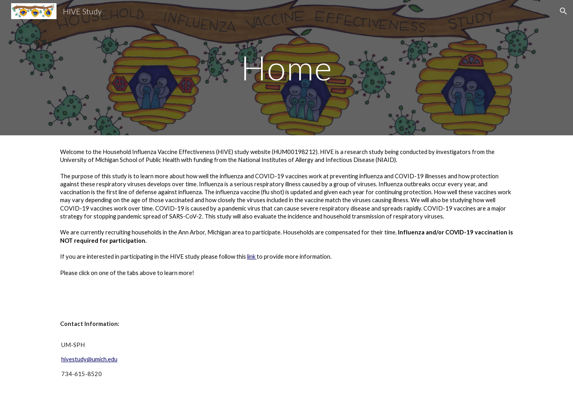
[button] (563, 11)
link (252, 256)
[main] (286, 67)
